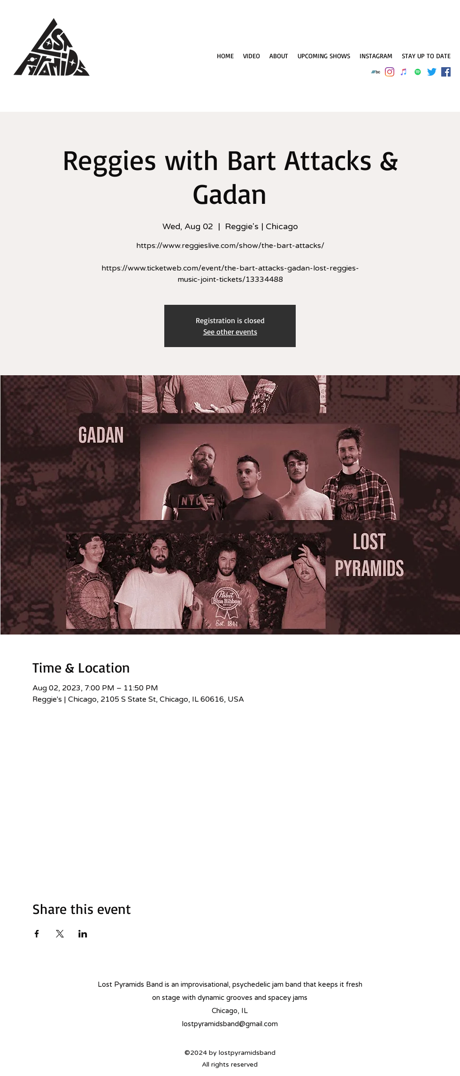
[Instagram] (389, 72)
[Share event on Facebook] (36, 933)
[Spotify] (417, 72)
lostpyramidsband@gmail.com (230, 1024)
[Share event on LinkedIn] (82, 933)
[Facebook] (446, 72)
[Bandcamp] (375, 72)
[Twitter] (432, 72)
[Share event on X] (59, 933)
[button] (426, 56)
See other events (230, 331)
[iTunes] (403, 72)
